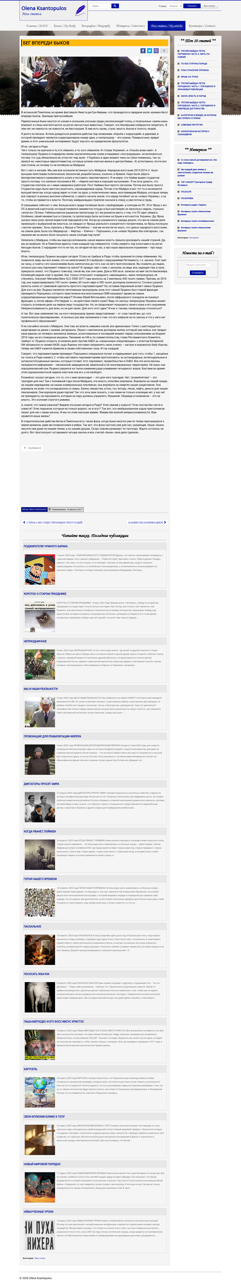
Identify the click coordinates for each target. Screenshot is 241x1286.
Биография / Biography (95, 26)
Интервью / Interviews (130, 26)
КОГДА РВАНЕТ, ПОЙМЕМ (40, 831)
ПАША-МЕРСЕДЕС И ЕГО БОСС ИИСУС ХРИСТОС (54, 1021)
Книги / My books (64, 26)
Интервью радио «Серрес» (193, 205)
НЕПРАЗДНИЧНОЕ (35, 641)
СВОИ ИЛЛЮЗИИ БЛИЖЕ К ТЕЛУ (44, 1116)
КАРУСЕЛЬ (30, 1069)
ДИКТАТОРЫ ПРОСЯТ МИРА (41, 784)
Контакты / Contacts (201, 26)
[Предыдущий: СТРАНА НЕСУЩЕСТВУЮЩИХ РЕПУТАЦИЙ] (52, 522)
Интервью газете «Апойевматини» (197, 221)
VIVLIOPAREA (187, 198)
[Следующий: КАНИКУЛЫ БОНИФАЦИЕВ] (147, 522)
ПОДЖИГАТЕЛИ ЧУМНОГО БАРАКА (45, 546)
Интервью (194, 237)
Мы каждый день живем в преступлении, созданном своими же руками (195, 172)
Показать (192, 6)
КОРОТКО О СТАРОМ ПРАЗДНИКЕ (45, 593)
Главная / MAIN (36, 26)
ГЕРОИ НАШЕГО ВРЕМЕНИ (40, 879)
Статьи (162, 6)
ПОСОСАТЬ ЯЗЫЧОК (36, 974)
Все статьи (209, 6)
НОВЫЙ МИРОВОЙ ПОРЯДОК (42, 1164)
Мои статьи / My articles (166, 26)
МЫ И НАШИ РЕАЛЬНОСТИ (41, 689)
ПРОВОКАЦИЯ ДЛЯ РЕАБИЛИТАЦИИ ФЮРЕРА (52, 736)
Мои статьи (40, 1258)
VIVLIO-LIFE (186, 192)
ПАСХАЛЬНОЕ (32, 926)
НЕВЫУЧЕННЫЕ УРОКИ (38, 1211)
